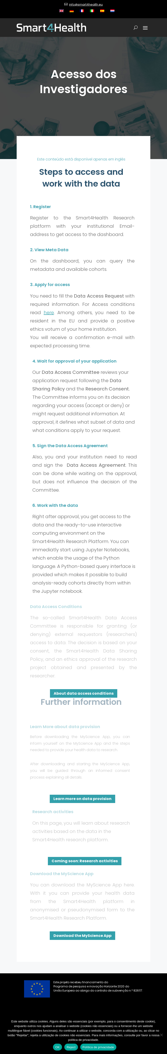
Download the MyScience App (82, 935)
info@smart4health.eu (86, 4)
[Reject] (161, 1035)
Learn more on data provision (82, 798)
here (49, 312)
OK (57, 1047)
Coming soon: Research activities (85, 861)
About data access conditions (84, 693)
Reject (71, 1047)
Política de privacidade (98, 1047)
